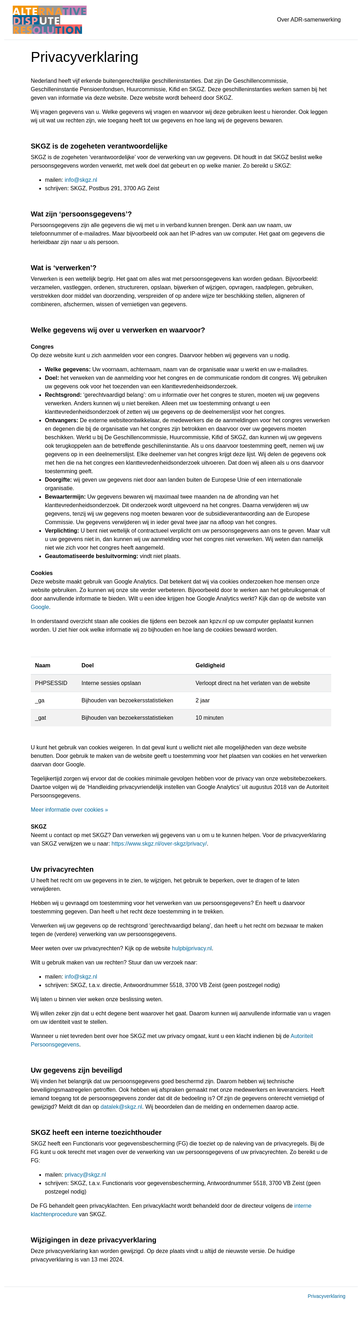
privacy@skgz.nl (85, 1175)
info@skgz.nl (81, 180)
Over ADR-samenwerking (309, 20)
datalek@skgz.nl (121, 1107)
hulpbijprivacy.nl (192, 948)
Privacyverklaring (326, 1296)
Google (40, 607)
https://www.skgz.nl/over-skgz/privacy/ (159, 844)
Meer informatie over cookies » (69, 810)
